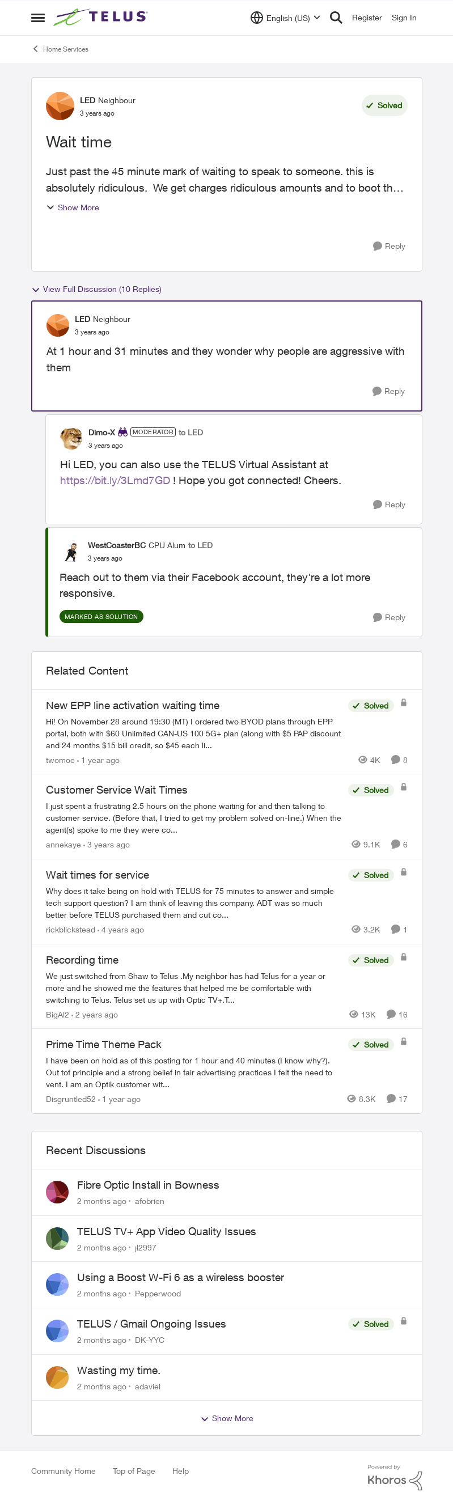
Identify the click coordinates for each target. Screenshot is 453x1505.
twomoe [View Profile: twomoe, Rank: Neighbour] (60, 759)
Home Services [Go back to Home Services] (59, 48)
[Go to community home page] (102, 18)
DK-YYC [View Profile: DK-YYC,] (149, 1340)
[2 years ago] (94, 1014)
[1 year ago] (98, 759)
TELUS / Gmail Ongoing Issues (151, 1323)
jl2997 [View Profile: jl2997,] (145, 1247)
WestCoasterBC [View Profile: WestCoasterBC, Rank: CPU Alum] (117, 545)
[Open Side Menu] (38, 17)
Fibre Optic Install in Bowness (148, 1184)
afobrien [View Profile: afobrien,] (149, 1201)
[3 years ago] (106, 844)
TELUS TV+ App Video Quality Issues (166, 1231)
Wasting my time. (118, 1370)
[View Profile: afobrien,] (57, 1192)
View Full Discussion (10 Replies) (96, 289)
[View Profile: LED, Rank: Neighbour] (60, 106)
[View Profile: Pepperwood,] (57, 1284)
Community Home (63, 1471)
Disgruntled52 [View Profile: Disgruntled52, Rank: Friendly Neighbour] (71, 1099)
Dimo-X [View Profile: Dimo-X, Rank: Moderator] (101, 432)
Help (180, 1471)
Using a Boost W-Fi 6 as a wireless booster (180, 1277)
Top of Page (134, 1471)
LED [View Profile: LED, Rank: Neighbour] (87, 100)
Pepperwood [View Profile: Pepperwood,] (158, 1293)
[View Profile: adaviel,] (57, 1377)
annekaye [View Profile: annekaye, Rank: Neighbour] (63, 844)
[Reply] (389, 246)
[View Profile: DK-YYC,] (57, 1331)
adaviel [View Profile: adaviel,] (147, 1385)
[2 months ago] (101, 1201)
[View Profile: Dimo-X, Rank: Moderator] (71, 438)
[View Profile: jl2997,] (57, 1238)
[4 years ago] (121, 929)
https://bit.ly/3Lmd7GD (115, 480)
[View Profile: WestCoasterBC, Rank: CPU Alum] (71, 551)
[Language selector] (285, 17)
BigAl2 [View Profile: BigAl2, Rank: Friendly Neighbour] (57, 1014)
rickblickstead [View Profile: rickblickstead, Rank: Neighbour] (70, 929)
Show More (72, 207)
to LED (191, 432)
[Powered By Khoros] (395, 1478)
